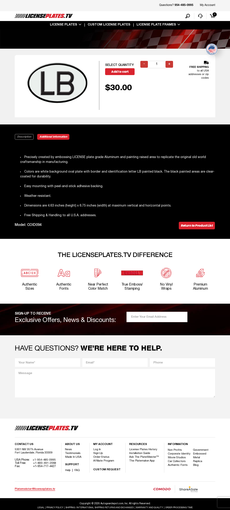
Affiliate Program (104, 464)
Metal (197, 464)
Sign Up (98, 457)
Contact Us (24, 448)
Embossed (200, 457)
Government (201, 453)
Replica (198, 468)
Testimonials (73, 457)
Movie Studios (177, 464)
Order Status (101, 460)
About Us (72, 448)
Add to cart (121, 72)
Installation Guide (140, 457)
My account (103, 448)
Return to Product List (196, 226)
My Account (207, 5)
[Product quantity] (156, 65)
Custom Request (107, 473)
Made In (73, 460)
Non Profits (175, 453)
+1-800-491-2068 (44, 466)
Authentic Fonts (178, 472)
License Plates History (143, 453)
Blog (197, 472)
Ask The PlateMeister (144, 460)
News (68, 453)
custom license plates (109, 25)
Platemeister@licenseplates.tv (35, 492)
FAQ (77, 474)
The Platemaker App (142, 464)
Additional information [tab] (54, 137)
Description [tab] (24, 137)
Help (68, 474)
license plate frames (156, 25)
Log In (97, 453)
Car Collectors (177, 468)
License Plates (63, 25)
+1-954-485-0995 (44, 463)
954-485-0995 (183, 5)
